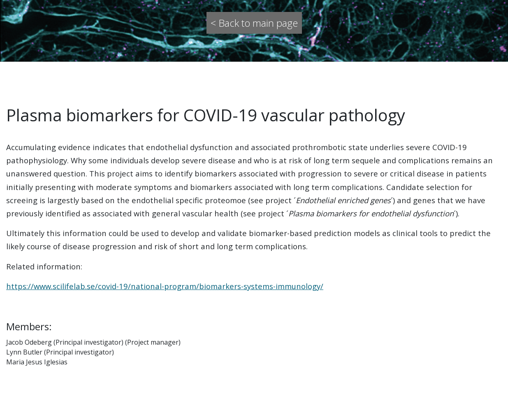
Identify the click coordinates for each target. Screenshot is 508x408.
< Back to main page (254, 23)
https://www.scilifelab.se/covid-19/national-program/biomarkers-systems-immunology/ (164, 286)
